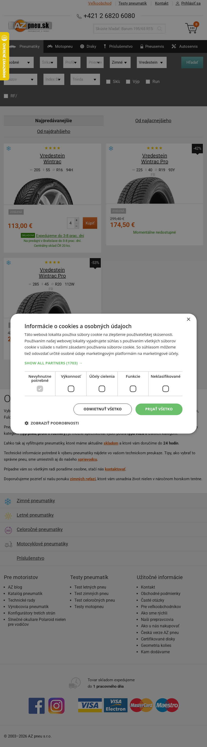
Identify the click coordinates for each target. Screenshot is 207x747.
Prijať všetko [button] (159, 408)
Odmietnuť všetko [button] (103, 408)
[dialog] (103, 373)
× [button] (188, 320)
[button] (103, 363)
